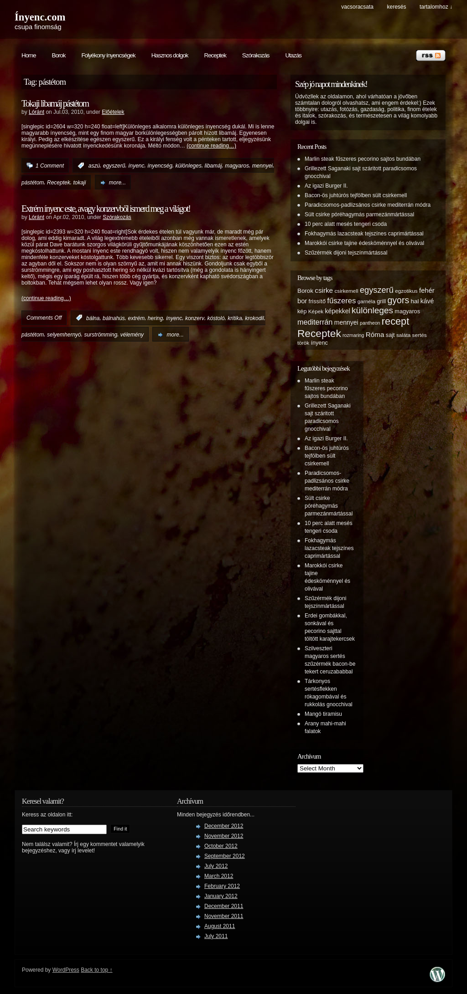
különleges (189, 166)
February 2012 (222, 886)
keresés (396, 7)
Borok (59, 55)
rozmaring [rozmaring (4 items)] (353, 335)
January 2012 (221, 896)
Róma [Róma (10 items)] (375, 334)
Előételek (113, 112)
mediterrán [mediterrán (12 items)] (314, 322)
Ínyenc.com (40, 17)
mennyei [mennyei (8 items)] (346, 322)
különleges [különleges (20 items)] (372, 310)
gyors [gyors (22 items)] (398, 300)
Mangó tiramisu (323, 714)
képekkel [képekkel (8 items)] (337, 311)
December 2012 (223, 826)
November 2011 (223, 916)
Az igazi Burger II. (326, 186)
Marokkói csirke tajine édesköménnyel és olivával (364, 243)
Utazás (293, 55)
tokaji (79, 182)
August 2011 (219, 926)
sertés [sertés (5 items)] (419, 335)
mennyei (262, 166)
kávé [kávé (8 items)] (427, 301)
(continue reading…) (211, 146)
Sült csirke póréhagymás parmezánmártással (359, 214)
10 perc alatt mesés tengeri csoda (346, 224)
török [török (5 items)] (303, 343)
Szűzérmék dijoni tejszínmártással (346, 253)
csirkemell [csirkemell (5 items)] (346, 291)
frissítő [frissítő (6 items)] (317, 301)
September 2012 (224, 856)
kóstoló (216, 318)
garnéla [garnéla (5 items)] (366, 301)
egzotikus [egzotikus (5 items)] (406, 291)
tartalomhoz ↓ (436, 7)
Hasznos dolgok (169, 55)
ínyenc (136, 166)
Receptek (215, 55)
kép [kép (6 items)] (301, 311)
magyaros (237, 166)
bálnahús (114, 318)
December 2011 (223, 906)
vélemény (132, 334)
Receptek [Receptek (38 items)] (319, 333)
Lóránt (36, 112)
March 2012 (218, 876)
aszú (94, 166)
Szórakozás (256, 55)
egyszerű (114, 166)
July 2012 (216, 866)
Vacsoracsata (357, 7)
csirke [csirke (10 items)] (324, 290)
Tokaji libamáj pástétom (54, 103)
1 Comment (50, 166)
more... (117, 182)
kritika (235, 318)
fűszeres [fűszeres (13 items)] (341, 300)
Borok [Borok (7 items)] (305, 290)
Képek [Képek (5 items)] (315, 311)
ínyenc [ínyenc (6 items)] (319, 343)
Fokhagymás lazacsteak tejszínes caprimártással (364, 233)
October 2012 (221, 846)
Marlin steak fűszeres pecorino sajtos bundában (362, 159)
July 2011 (216, 936)
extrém (136, 318)
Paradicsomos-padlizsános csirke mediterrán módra (368, 205)
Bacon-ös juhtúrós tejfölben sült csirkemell (356, 195)
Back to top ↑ (96, 970)
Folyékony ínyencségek (108, 55)
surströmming (100, 334)
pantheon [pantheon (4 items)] (370, 323)
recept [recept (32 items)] (395, 321)
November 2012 (223, 836)
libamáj (213, 166)
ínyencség (159, 166)
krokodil (254, 318)
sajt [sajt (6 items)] (390, 335)
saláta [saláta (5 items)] (403, 335)
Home (28, 55)
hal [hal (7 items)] (415, 301)
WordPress (65, 970)
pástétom (32, 182)
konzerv (194, 318)
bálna (92, 318)
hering (155, 318)
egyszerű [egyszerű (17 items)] (377, 290)
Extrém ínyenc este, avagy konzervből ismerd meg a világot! (105, 209)
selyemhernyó (64, 334)
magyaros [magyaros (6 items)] (407, 311)
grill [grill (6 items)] (381, 301)
